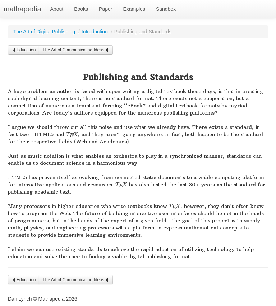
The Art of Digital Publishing (44, 31)
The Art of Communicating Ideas (75, 49)
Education (24, 49)
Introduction (95, 31)
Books (81, 9)
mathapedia (22, 9)
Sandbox (166, 9)
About (57, 9)
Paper (105, 9)
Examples (134, 9)
